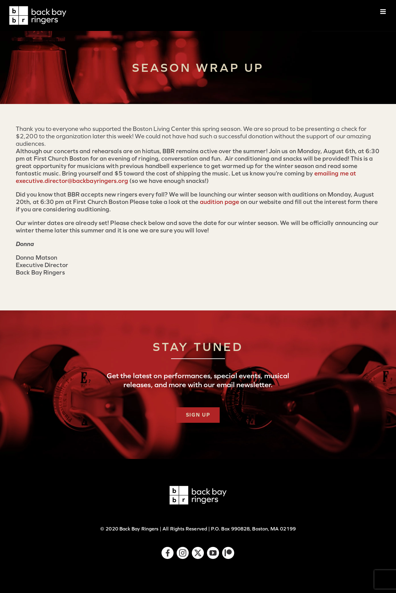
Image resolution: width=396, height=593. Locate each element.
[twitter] (198, 553)
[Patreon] (228, 553)
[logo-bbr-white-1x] (198, 489)
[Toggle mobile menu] (383, 11)
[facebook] (167, 553)
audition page (219, 201)
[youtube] (213, 553)
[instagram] (183, 553)
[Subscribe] (198, 415)
